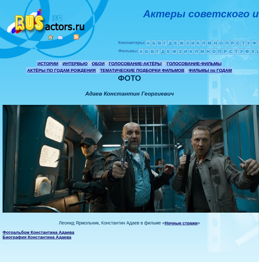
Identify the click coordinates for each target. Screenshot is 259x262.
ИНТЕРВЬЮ (75, 63)
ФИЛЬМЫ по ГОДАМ (210, 70)
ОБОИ (98, 63)
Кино (46, 20)
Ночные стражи (181, 223)
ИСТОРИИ (48, 63)
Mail (60, 37)
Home (50, 37)
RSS (76, 36)
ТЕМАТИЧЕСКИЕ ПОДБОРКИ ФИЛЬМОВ (142, 70)
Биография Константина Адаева (37, 237)
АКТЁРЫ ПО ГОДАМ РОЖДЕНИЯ (61, 70)
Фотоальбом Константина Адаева (38, 232)
